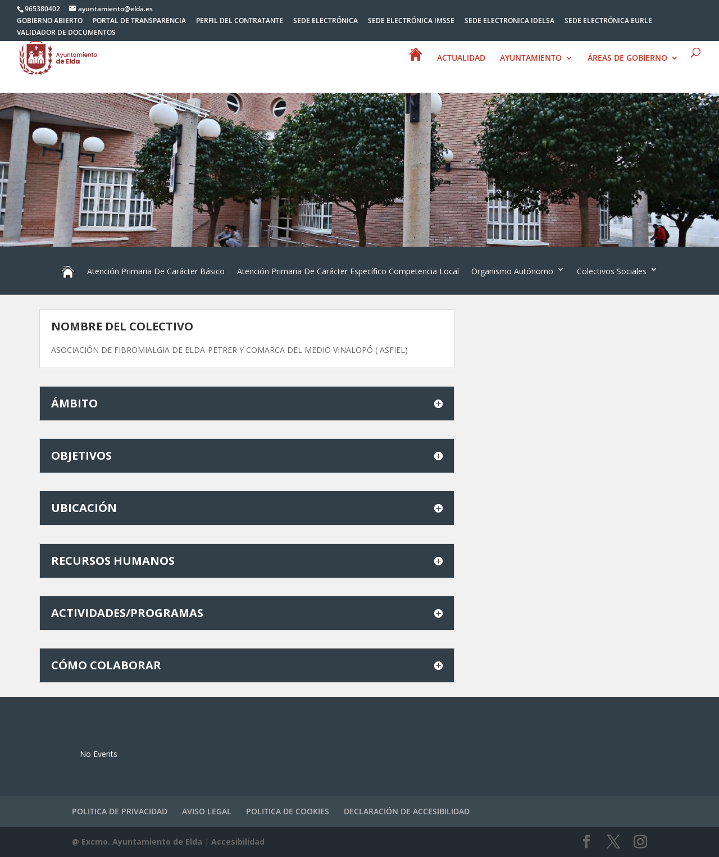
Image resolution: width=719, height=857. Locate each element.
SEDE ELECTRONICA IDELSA (509, 21)
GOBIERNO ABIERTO (50, 21)
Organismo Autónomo (512, 271)
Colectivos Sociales (612, 271)
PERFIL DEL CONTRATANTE (239, 21)
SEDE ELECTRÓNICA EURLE (608, 21)
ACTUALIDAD (461, 58)
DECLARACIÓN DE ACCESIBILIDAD (407, 811)
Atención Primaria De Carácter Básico (156, 271)
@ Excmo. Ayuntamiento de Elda (137, 841)
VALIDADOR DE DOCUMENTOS (66, 33)
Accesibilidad (238, 841)
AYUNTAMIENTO (531, 58)
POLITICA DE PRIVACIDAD (119, 811)
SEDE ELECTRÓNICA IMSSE (411, 21)
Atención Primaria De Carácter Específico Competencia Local (348, 271)
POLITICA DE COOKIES (287, 811)
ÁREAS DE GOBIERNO (627, 58)
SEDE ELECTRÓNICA (325, 21)
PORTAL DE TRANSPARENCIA (139, 21)
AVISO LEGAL (206, 811)
